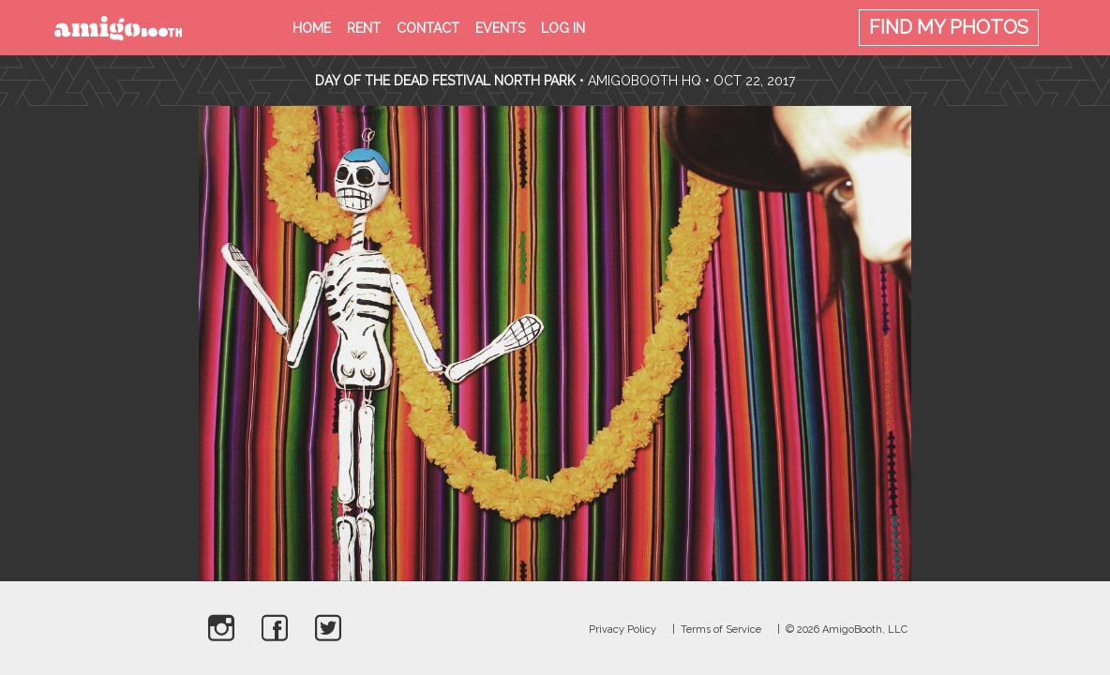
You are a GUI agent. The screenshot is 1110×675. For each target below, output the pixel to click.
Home (311, 28)
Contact (428, 28)
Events (500, 28)
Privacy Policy (622, 629)
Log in (563, 28)
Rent (364, 28)
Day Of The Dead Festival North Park (445, 80)
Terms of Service (721, 629)
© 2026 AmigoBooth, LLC (847, 629)
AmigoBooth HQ (644, 80)
